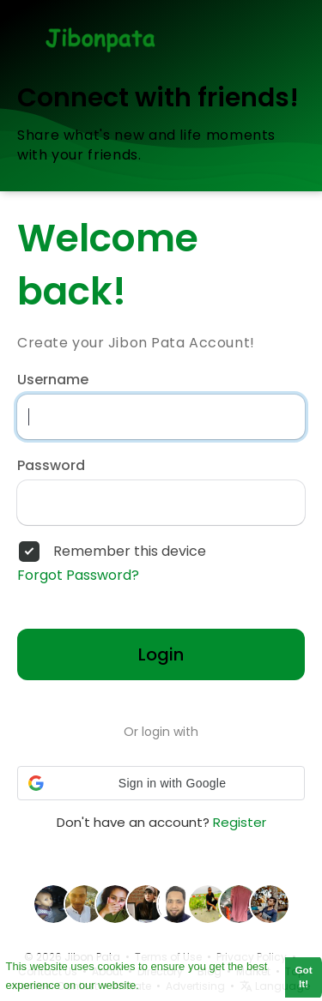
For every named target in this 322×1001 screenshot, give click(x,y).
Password (51, 465)
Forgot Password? (78, 575)
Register (239, 822)
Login (161, 654)
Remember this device (129, 551)
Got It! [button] (304, 977)
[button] (161, 783)
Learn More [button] (172, 984)
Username (52, 380)
